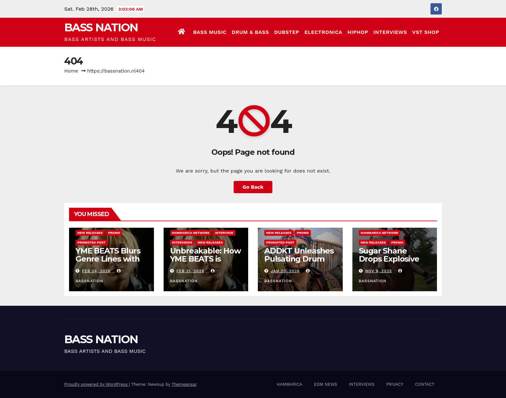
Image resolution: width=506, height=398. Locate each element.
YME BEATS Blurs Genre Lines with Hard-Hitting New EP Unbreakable (109, 263)
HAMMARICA (289, 384)
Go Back (253, 187)
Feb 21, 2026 (190, 271)
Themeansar (184, 384)
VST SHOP (425, 32)
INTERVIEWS (390, 32)
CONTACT (424, 384)
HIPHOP (358, 32)
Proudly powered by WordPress (96, 384)
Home (71, 71)
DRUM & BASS (250, 32)
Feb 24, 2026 (96, 271)
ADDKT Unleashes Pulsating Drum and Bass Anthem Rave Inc (299, 263)
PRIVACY (394, 384)
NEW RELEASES (90, 232)
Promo (114, 232)
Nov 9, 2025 (378, 271)
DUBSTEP (286, 32)
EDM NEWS (325, 384)
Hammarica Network (191, 232)
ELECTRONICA (323, 32)
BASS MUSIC (210, 32)
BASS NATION (101, 27)
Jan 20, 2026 (285, 271)
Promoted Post (91, 242)
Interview (224, 232)
